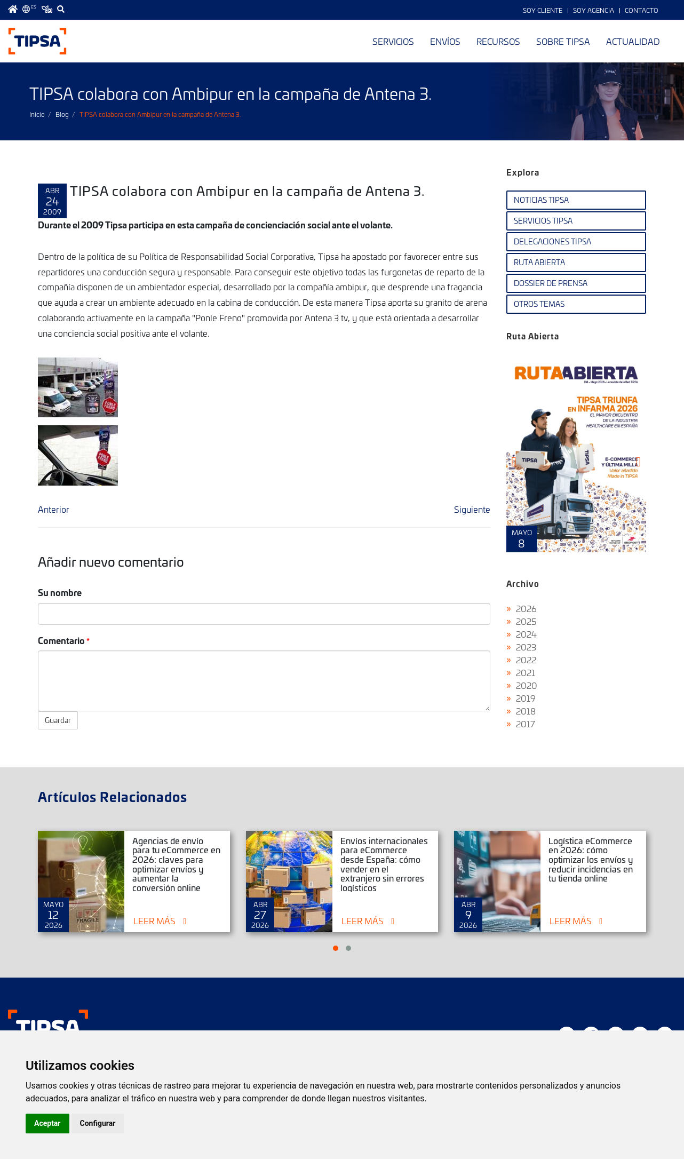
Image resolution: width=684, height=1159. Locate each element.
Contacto (641, 10)
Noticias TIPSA (541, 200)
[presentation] (514, 461)
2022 (526, 659)
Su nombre (60, 592)
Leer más (154, 920)
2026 (526, 608)
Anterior (53, 509)
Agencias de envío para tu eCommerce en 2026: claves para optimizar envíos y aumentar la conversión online (176, 864)
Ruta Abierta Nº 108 (576, 453)
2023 (526, 647)
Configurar (98, 1123)
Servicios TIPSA (543, 221)
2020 (526, 685)
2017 (525, 723)
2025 (526, 621)
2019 (526, 698)
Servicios (393, 41)
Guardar (58, 720)
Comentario (61, 640)
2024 (526, 634)
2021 (525, 672)
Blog (62, 114)
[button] (335, 948)
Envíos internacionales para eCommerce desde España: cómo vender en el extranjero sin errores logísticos (384, 864)
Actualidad (633, 41)
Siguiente (472, 509)
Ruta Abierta (539, 262)
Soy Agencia (593, 10)
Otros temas (539, 304)
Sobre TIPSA (563, 41)
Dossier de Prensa (550, 283)
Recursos (498, 41)
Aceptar (47, 1123)
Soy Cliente (542, 10)
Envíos (445, 41)
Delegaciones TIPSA (552, 241)
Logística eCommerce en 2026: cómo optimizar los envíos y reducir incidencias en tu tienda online (590, 859)
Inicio (37, 114)
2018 (526, 711)
